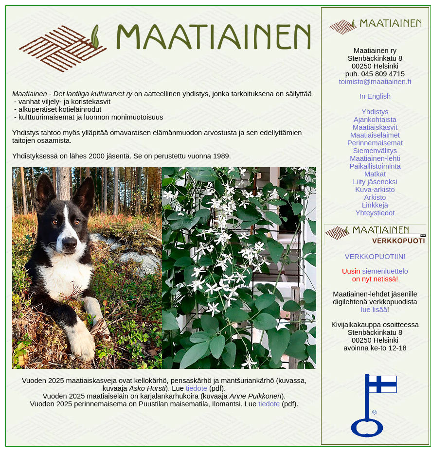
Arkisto (375, 197)
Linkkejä (375, 205)
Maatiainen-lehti (375, 158)
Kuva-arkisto (375, 189)
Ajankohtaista (375, 119)
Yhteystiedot (375, 213)
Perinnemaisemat (375, 143)
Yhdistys (374, 112)
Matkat (375, 174)
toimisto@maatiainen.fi (375, 82)
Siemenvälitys (375, 151)
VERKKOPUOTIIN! (375, 257)
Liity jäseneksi (375, 182)
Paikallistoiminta (374, 166)
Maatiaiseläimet (375, 135)
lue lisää (374, 309)
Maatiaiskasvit (375, 127)
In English (375, 96)
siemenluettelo (385, 271)
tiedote (196, 388)
